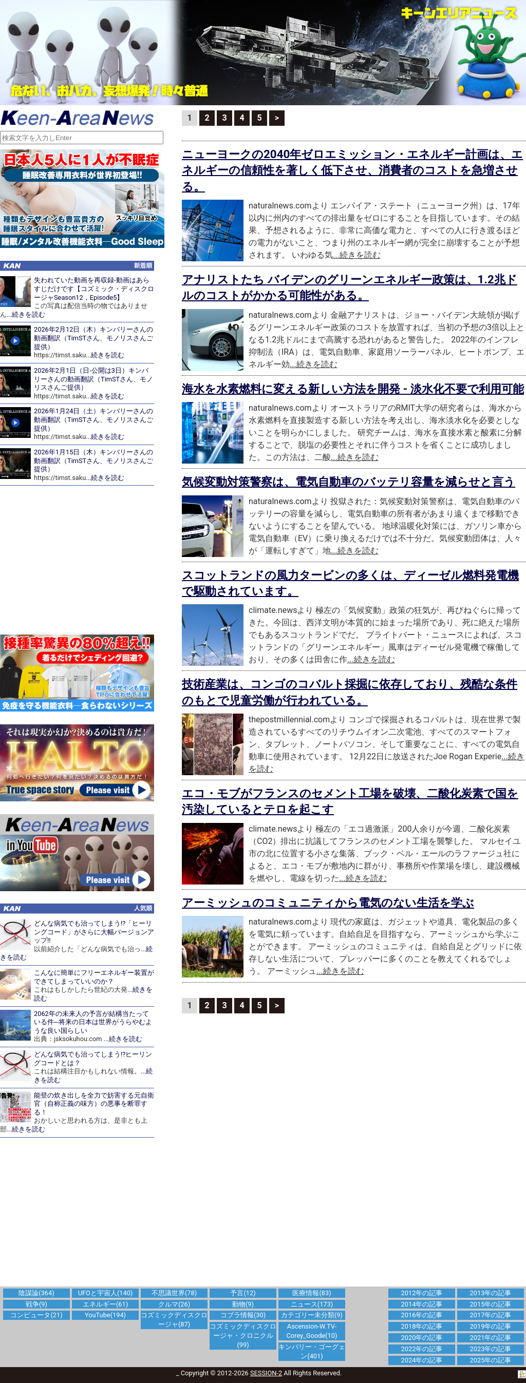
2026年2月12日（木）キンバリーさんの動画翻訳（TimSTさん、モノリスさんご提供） (93, 337)
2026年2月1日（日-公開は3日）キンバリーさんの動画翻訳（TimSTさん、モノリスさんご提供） (93, 379)
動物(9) (243, 1304)
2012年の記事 (422, 1293)
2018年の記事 (422, 1326)
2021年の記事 (491, 1337)
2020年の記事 (422, 1337)
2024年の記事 (422, 1360)
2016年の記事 (422, 1315)
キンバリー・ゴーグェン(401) (311, 1351)
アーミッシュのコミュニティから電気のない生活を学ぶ (328, 902)
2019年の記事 (491, 1326)
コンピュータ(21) (36, 1315)
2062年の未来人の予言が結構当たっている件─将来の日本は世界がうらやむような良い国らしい (93, 1022)
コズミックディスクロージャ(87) (174, 1319)
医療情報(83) (311, 1293)
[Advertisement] (82, 560)
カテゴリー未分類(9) (312, 1315)
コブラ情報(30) (243, 1315)
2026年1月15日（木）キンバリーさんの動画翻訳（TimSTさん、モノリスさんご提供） (93, 460)
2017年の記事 (491, 1315)
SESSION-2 (266, 1373)
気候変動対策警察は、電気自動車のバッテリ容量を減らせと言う (348, 481)
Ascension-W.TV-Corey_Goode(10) (312, 1330)
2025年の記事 (491, 1360)
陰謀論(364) (36, 1293)
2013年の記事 (491, 1293)
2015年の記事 (491, 1304)
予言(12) (242, 1293)
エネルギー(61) (105, 1304)
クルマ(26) (174, 1304)
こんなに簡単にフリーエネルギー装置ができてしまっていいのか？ (94, 977)
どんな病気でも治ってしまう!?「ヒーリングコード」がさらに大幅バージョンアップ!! (94, 931)
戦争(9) (36, 1304)
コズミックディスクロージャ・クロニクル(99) (243, 1335)
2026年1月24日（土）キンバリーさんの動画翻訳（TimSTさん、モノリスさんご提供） (93, 419)
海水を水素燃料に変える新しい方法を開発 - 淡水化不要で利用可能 (353, 388)
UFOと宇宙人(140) (105, 1293)
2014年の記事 (422, 1304)
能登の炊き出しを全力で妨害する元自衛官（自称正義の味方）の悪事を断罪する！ (94, 1103)
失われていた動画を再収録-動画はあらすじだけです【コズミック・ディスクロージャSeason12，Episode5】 (94, 288)
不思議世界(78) (174, 1293)
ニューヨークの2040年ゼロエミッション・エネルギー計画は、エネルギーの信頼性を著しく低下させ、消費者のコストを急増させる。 (352, 170)
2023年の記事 (491, 1349)
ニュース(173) (312, 1304)
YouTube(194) (105, 1315)
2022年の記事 (422, 1349)
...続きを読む (26, 314)
